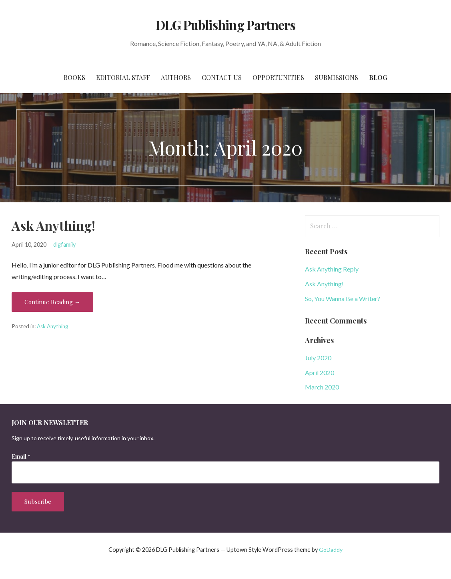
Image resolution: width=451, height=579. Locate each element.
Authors (176, 77)
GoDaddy (331, 549)
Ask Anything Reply (332, 269)
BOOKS (74, 77)
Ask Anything (52, 326)
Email (21, 456)
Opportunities (278, 77)
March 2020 (322, 387)
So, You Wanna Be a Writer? (342, 298)
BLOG (378, 77)
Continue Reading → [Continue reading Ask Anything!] (52, 302)
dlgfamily (64, 244)
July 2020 (318, 357)
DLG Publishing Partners (225, 24)
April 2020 (319, 372)
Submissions (336, 77)
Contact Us (222, 77)
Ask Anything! (53, 225)
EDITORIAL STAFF (123, 77)
